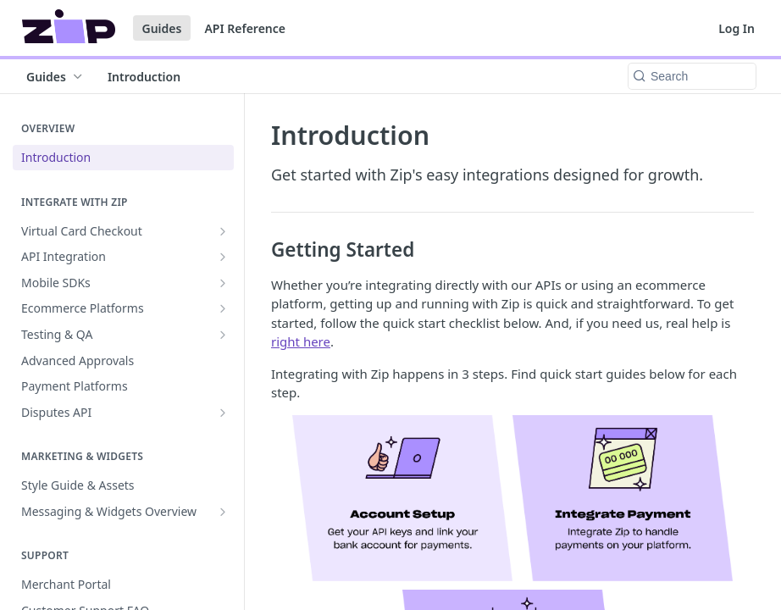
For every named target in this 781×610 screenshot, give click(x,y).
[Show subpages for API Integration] (223, 256)
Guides (162, 28)
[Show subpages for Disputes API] (223, 412)
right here (300, 341)
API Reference (244, 28)
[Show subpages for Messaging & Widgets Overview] (223, 511)
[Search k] (692, 76)
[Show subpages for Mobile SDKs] (223, 283)
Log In (736, 28)
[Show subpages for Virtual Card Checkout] (223, 231)
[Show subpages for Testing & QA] (223, 334)
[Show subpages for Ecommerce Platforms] (223, 308)
